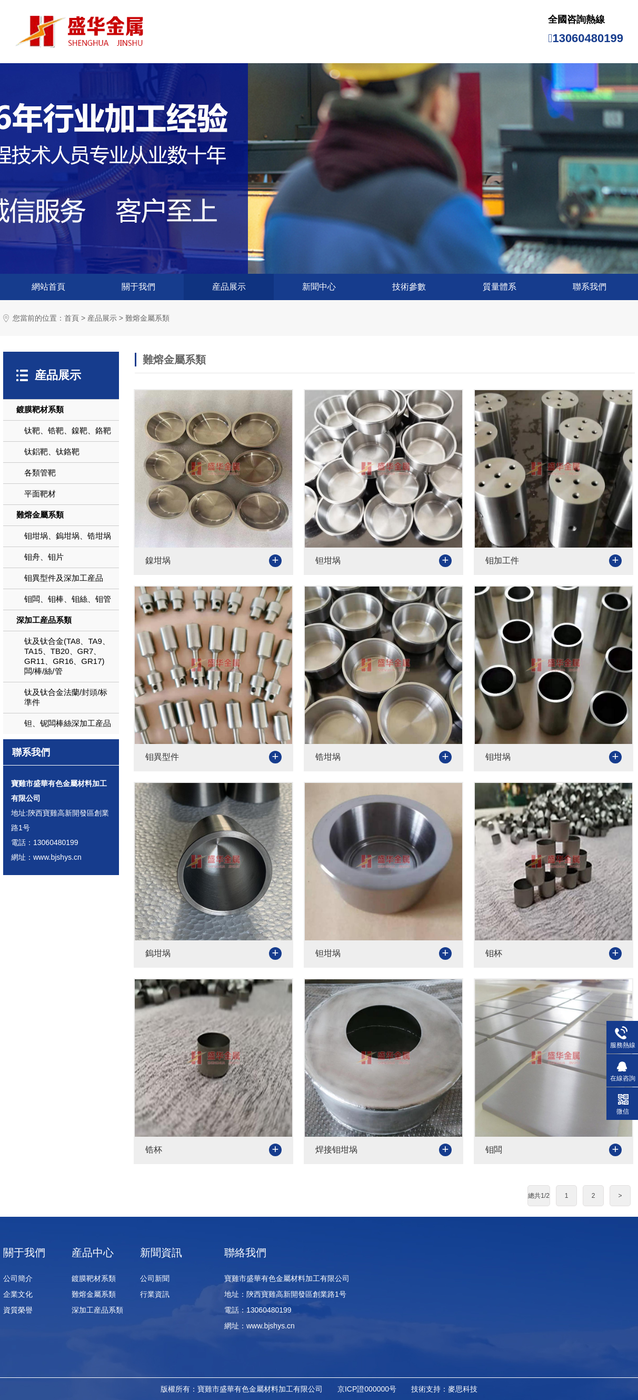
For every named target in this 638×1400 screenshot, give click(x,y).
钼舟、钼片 (44, 556)
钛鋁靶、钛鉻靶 (51, 451)
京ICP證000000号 (366, 1389)
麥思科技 (462, 1389)
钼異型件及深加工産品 (63, 577)
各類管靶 (40, 472)
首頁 (71, 318)
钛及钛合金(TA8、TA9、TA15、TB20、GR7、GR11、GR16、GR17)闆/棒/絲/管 (67, 656)
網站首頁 (48, 286)
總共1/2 (539, 1195)
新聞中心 (319, 286)
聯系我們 (589, 286)
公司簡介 (18, 1278)
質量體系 (499, 286)
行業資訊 (155, 1294)
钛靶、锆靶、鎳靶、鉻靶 (67, 430)
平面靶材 (40, 493)
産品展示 (229, 286)
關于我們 (138, 286)
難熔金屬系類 (147, 318)
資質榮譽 (18, 1310)
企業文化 (18, 1294)
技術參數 (409, 286)
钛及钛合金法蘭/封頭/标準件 (65, 697)
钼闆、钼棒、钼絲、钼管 (67, 598)
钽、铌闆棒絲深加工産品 (67, 723)
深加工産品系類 (44, 619)
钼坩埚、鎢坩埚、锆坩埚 (67, 535)
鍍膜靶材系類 (40, 409)
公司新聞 (155, 1278)
